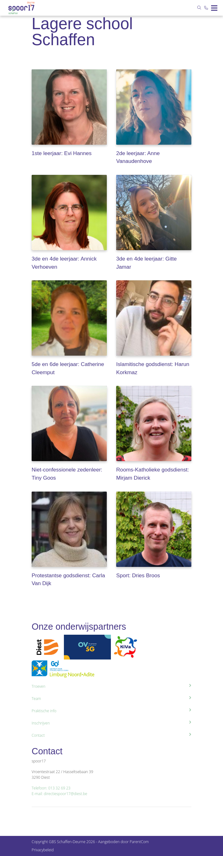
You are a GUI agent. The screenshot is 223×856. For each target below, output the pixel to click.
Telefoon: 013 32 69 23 (51, 788)
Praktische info (111, 710)
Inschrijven (111, 723)
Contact (111, 735)
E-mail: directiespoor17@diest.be (59, 793)
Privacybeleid (43, 850)
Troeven (111, 686)
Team (111, 698)
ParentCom (139, 841)
